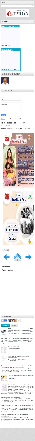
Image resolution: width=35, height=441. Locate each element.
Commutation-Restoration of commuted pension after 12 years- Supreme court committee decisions (16, 366)
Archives (14, 325)
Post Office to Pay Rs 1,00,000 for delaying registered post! (16, 338)
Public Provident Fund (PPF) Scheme (13, 123)
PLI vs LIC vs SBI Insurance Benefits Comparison (21, 375)
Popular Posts (6, 325)
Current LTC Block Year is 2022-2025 (10, 397)
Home (3, 119)
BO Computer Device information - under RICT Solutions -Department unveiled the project (20, 329)
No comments (5, 125)
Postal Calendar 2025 (13, 346)
